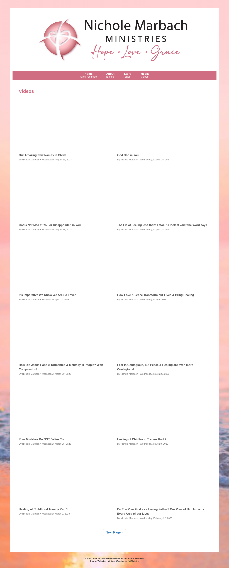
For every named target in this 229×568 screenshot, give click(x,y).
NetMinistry (133, 561)
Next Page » (114, 532)
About (110, 75)
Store (127, 75)
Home (88, 75)
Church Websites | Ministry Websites (107, 561)
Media (145, 75)
